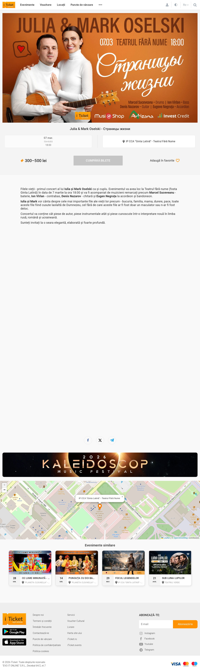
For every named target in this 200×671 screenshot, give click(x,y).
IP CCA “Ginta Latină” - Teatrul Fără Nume (150, 141)
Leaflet (165, 538)
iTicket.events (74, 645)
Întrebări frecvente (42, 627)
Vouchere (46, 4)
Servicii (71, 615)
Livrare (70, 627)
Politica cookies (41, 651)
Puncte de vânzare (82, 4)
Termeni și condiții (42, 621)
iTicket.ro (72, 639)
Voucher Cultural (76, 621)
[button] (100, 507)
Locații (61, 4)
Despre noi (38, 615)
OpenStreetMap (181, 538)
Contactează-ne (41, 633)
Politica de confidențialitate (47, 645)
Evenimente (27, 4)
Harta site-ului (74, 633)
